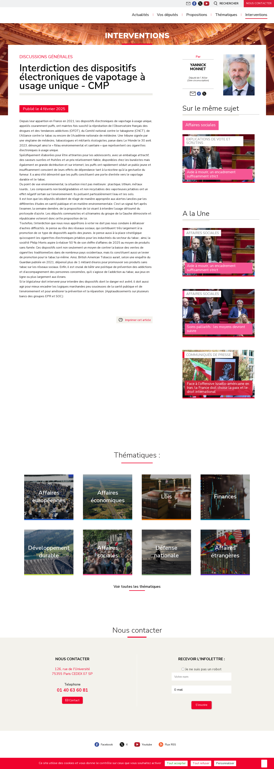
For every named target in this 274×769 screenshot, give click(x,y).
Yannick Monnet (198, 67)
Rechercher (225, 3)
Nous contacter (259, 3)
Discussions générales (46, 57)
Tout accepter (176, 763)
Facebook (103, 744)
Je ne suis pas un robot (201, 669)
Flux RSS (167, 744)
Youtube (143, 744)
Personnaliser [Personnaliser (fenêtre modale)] (225, 763)
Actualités (140, 15)
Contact (74, 700)
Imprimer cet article (138, 320)
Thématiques (226, 15)
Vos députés (167, 15)
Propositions (196, 15)
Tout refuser (201, 763)
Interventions (256, 15)
